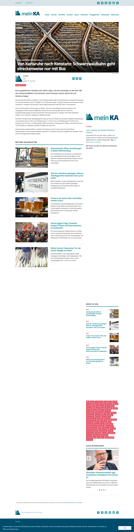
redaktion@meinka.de (70, 503)
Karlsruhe (115, 15)
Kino (88, 410)
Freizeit (70, 15)
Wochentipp (90, 415)
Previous (89, 458)
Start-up (112, 428)
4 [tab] (105, 489)
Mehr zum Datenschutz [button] (10, 529)
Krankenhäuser (91, 419)
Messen (115, 404)
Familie (113, 413)
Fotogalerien (95, 15)
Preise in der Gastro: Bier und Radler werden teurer (66, 199)
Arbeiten (110, 415)
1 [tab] (99, 489)
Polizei (109, 404)
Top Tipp (89, 435)
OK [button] (125, 528)
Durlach (110, 431)
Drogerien (96, 435)
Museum (101, 410)
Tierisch (107, 406)
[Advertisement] (102, 92)
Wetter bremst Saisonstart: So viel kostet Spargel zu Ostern (66, 249)
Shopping (107, 419)
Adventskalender (99, 424)
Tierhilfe (61, 15)
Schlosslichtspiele (92, 431)
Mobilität (22, 85)
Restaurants (90, 417)
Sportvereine (109, 426)
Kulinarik (84, 15)
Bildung (103, 408)
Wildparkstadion (91, 426)
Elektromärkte (109, 437)
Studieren (107, 413)
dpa (24, 78)
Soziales (97, 415)
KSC (110, 401)
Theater (113, 419)
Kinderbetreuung (92, 428)
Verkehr (97, 417)
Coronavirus (98, 401)
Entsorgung (105, 428)
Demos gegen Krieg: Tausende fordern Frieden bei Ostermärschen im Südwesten (66, 225)
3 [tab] (103, 489)
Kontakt (18, 3)
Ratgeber (100, 419)
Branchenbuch (106, 417)
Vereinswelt (90, 433)
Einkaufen (105, 15)
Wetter (115, 408)
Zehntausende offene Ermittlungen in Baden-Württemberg (66, 149)
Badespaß (94, 410)
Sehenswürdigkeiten (93, 422)
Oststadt (97, 433)
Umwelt (109, 408)
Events (53, 15)
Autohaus (89, 440)
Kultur (88, 406)
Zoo (113, 406)
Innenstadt (103, 422)
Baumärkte (100, 437)
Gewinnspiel (98, 413)
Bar (99, 428)
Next (116, 458)
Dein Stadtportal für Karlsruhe (28, 512)
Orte (109, 422)
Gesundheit (90, 413)
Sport (76, 15)
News (47, 15)
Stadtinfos (103, 404)
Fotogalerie (111, 433)
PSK (93, 406)
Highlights (101, 426)
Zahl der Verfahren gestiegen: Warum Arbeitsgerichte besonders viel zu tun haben (67, 175)
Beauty (104, 433)
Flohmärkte (104, 435)
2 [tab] (101, 489)
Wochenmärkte (91, 437)
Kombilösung (100, 406)
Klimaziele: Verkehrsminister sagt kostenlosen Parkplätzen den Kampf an (102, 475)
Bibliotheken (103, 431)
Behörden (89, 424)
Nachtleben (109, 424)
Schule (104, 415)
